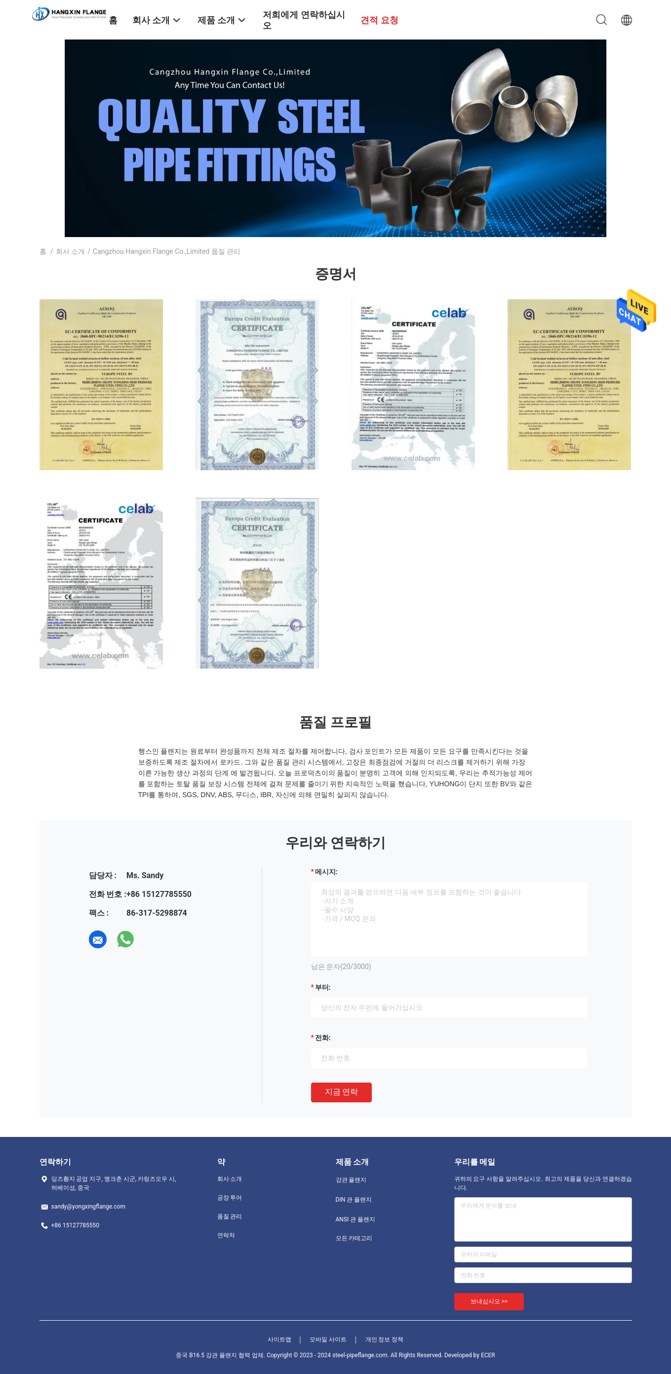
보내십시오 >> (489, 1301)
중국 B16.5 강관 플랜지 (206, 1355)
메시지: (326, 872)
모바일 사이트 (328, 1339)
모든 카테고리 (354, 1238)
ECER (488, 1355)
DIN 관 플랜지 (354, 1199)
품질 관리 (229, 1216)
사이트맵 (279, 1339)
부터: (323, 987)
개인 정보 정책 (384, 1339)
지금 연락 (341, 1091)
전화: (323, 1038)
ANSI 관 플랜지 (356, 1219)
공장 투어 (229, 1197)
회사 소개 (70, 251)
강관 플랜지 (351, 1179)
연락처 (226, 1235)
